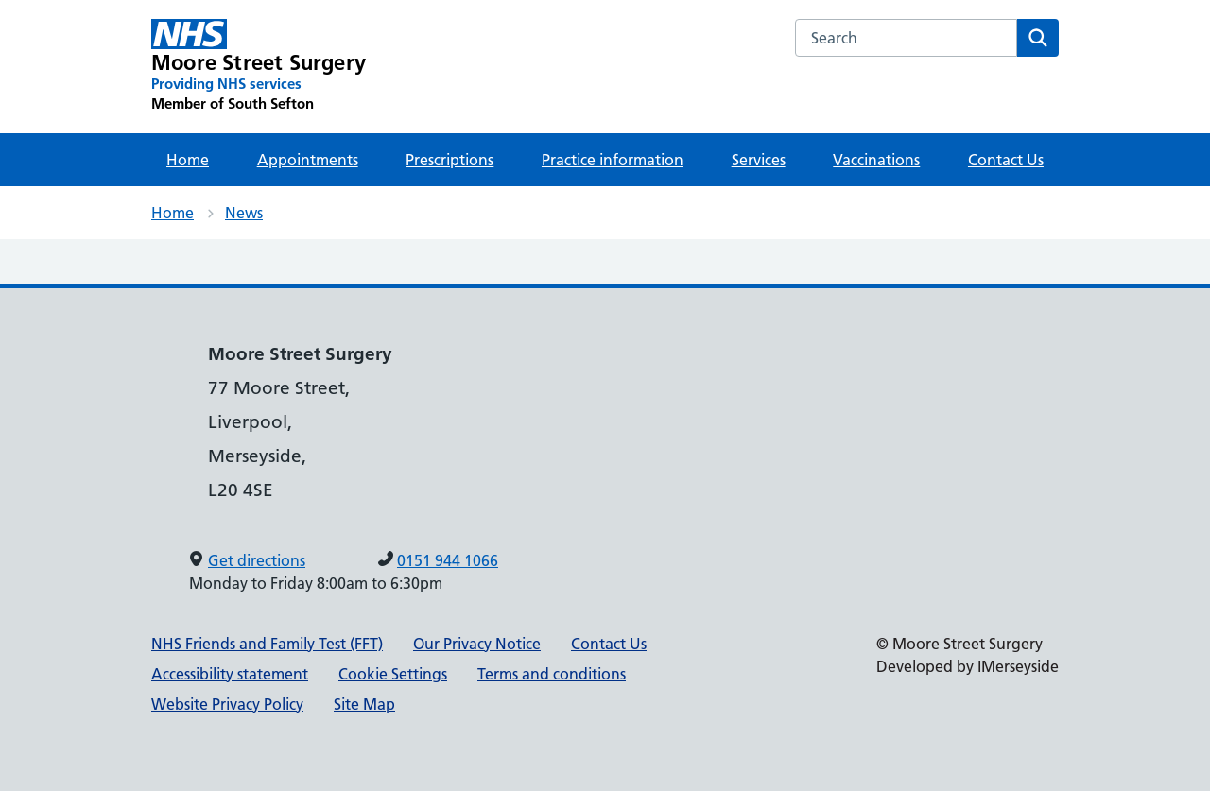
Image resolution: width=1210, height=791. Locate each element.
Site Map (364, 704)
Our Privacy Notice (477, 643)
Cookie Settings (392, 673)
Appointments (307, 159)
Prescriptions (449, 159)
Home (187, 159)
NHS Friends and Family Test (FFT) (267, 643)
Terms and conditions (551, 673)
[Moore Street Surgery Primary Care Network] (258, 66)
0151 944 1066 (447, 560)
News (244, 212)
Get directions (256, 560)
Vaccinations (876, 159)
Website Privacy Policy (227, 704)
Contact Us (1006, 159)
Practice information (612, 159)
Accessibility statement (229, 673)
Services (759, 159)
